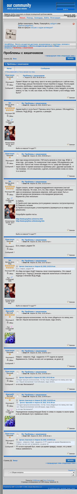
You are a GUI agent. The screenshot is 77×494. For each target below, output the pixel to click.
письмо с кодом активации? (42, 28)
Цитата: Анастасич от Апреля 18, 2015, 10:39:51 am (37, 440)
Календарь (38, 18)
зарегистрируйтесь (25, 26)
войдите (53, 24)
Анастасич (9, 75)
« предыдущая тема (53, 56)
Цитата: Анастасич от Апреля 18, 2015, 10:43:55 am (37, 400)
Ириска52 (10, 311)
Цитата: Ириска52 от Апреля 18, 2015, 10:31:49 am (36, 377)
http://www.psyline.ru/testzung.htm (30, 221)
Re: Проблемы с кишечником (34, 103)
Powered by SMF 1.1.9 (11, 487)
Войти (46, 18)
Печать (71, 58)
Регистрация (55, 18)
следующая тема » (68, 56)
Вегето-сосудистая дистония (41, 46)
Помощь (30, 18)
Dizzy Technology (48, 480)
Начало (22, 18)
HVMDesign (36, 480)
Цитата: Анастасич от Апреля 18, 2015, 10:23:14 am (37, 266)
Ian (10, 103)
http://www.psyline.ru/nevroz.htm (29, 219)
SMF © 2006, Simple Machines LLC (30, 487)
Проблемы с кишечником (23, 48)
